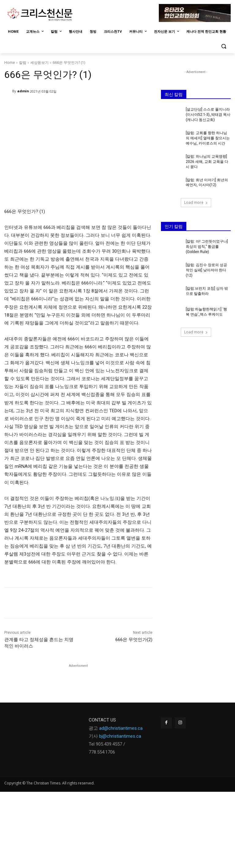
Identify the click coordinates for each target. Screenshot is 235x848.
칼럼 (22, 62)
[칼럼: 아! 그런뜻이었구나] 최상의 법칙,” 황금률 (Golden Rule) (207, 246)
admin (23, 91)
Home (9, 62)
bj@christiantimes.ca (120, 736)
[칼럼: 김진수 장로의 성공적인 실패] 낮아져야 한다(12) (206, 269)
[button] (223, 46)
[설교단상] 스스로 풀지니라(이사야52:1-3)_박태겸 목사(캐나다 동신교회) (208, 114)
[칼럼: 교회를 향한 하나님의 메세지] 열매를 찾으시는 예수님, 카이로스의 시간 (208, 138)
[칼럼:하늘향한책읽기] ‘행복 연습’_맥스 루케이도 (206, 311)
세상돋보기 (39, 62)
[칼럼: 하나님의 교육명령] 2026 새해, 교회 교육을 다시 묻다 (207, 161)
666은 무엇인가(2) (133, 639)
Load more (196, 202)
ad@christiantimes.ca (121, 728)
